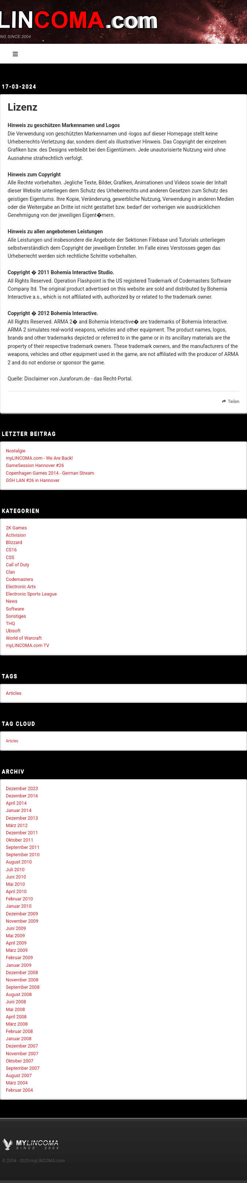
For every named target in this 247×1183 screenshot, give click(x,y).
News (11, 601)
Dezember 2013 (22, 818)
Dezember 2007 (22, 1046)
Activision (16, 535)
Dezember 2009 (22, 913)
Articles (13, 693)
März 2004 (17, 1083)
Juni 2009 (16, 928)
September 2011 (23, 847)
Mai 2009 (15, 935)
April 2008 (16, 1016)
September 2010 (23, 854)
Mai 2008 (15, 1009)
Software (15, 609)
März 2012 (17, 825)
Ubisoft (13, 630)
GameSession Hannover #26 (35, 465)
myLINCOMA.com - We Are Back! (39, 458)
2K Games (16, 528)
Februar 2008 (19, 1031)
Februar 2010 (19, 898)
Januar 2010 (18, 906)
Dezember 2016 (22, 796)
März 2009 (17, 950)
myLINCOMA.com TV (27, 645)
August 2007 (19, 1075)
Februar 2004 (19, 1090)
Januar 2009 (18, 965)
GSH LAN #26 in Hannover (32, 480)
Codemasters (19, 579)
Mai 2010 (15, 884)
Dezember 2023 (22, 788)
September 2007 (23, 1068)
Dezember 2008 (22, 972)
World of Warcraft (24, 638)
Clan (10, 572)
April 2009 (16, 943)
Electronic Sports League (31, 594)
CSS (10, 557)
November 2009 (22, 921)
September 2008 (23, 987)
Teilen (230, 401)
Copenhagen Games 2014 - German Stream (50, 473)
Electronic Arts (21, 586)
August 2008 (19, 994)
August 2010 (19, 862)
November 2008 (22, 980)
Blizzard (14, 542)
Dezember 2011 (22, 832)
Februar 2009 (19, 957)
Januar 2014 (18, 810)
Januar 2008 (18, 1038)
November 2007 (22, 1053)
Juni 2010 (16, 877)
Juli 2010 (15, 869)
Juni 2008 (16, 1001)
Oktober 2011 (20, 840)
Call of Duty (17, 564)
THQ (10, 623)
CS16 (11, 549)
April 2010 (16, 891)
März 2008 (17, 1024)
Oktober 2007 (20, 1061)
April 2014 (16, 803)
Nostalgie (16, 450)
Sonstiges (16, 616)
